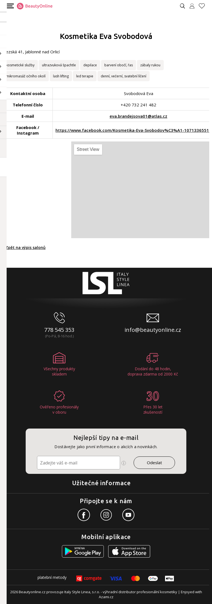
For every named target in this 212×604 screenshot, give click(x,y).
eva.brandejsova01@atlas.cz (138, 116)
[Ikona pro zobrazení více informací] (123, 463)
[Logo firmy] (35, 6)
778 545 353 (59, 329)
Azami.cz (106, 596)
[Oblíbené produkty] (204, 6)
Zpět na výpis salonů (26, 247)
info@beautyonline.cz (152, 329)
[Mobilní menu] (9, 5)
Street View (88, 149)
